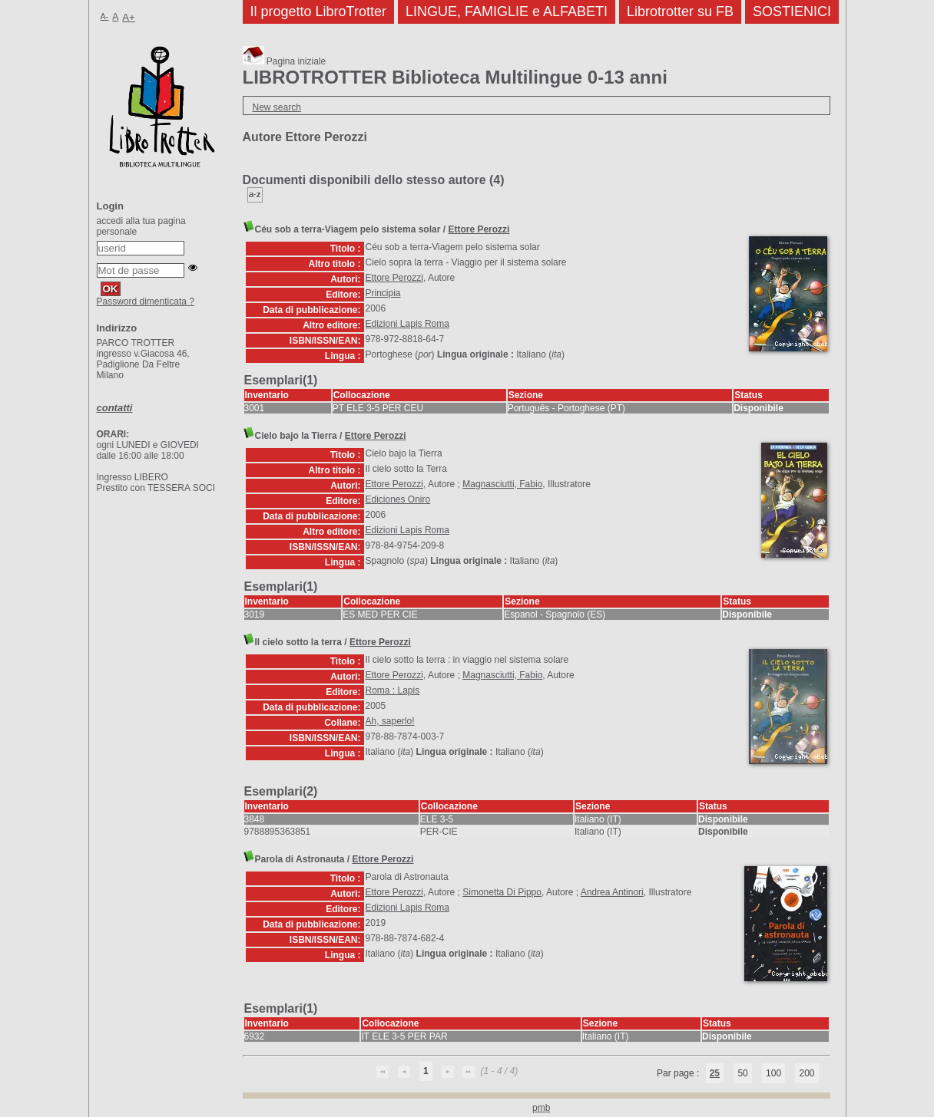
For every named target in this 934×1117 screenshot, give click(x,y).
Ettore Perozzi (478, 229)
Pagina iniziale (284, 61)
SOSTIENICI (792, 11)
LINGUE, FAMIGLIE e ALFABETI (507, 11)
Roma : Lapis (393, 690)
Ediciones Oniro (398, 499)
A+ (128, 17)
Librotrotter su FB (680, 11)
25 (715, 1073)
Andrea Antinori (612, 892)
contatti (115, 408)
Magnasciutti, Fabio (502, 484)
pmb (541, 1107)
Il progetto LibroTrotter (318, 11)
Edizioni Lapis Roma (407, 323)
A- (105, 16)
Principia (383, 293)
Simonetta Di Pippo (502, 892)
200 (806, 1073)
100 (773, 1073)
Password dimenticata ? (145, 301)
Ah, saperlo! (390, 721)
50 (742, 1073)
